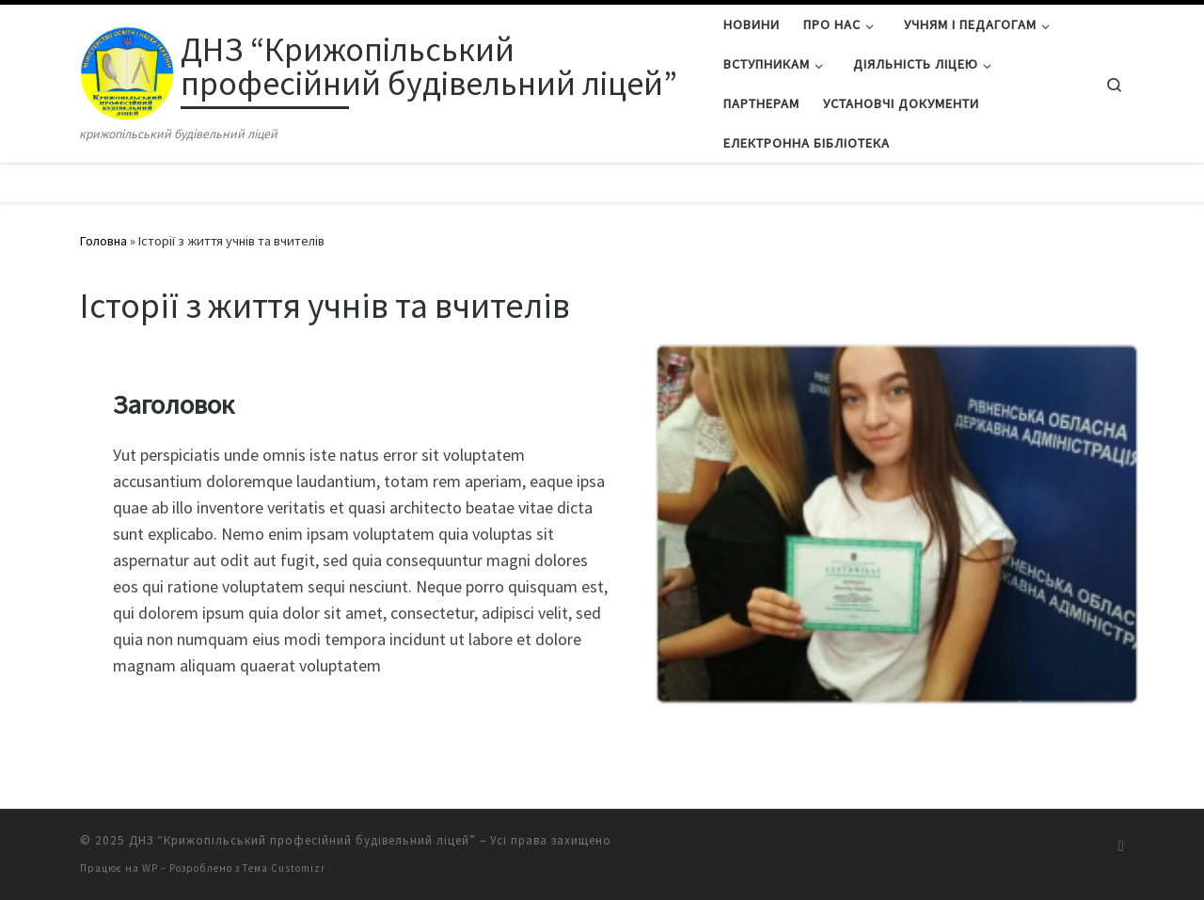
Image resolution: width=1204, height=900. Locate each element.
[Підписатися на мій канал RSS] (1121, 846)
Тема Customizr (284, 868)
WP (150, 868)
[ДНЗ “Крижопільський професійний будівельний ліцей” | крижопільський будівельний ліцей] (127, 69)
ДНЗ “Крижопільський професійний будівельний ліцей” (302, 840)
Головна (103, 240)
